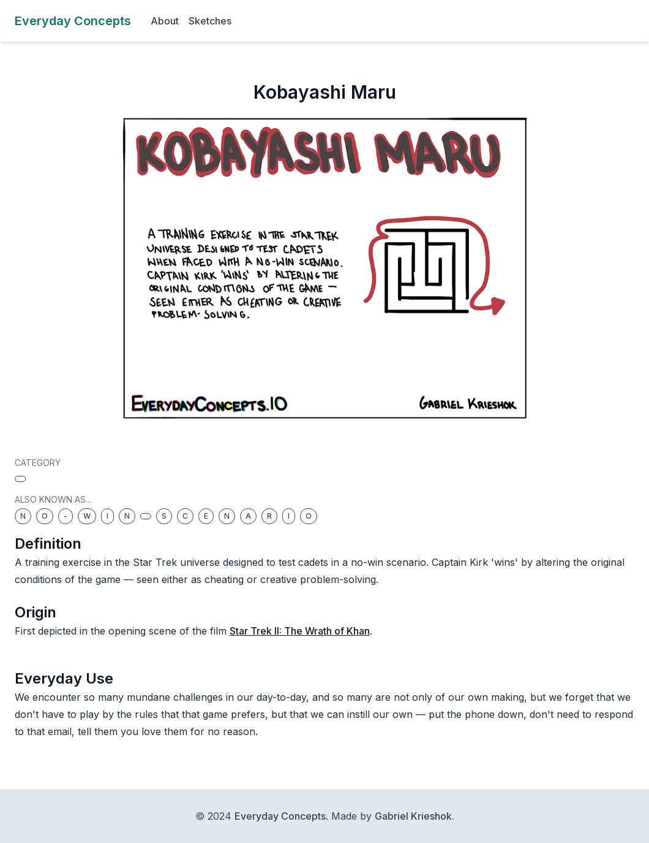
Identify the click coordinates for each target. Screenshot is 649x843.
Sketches (210, 21)
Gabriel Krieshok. (414, 816)
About (165, 21)
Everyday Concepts (280, 816)
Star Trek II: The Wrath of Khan (300, 631)
